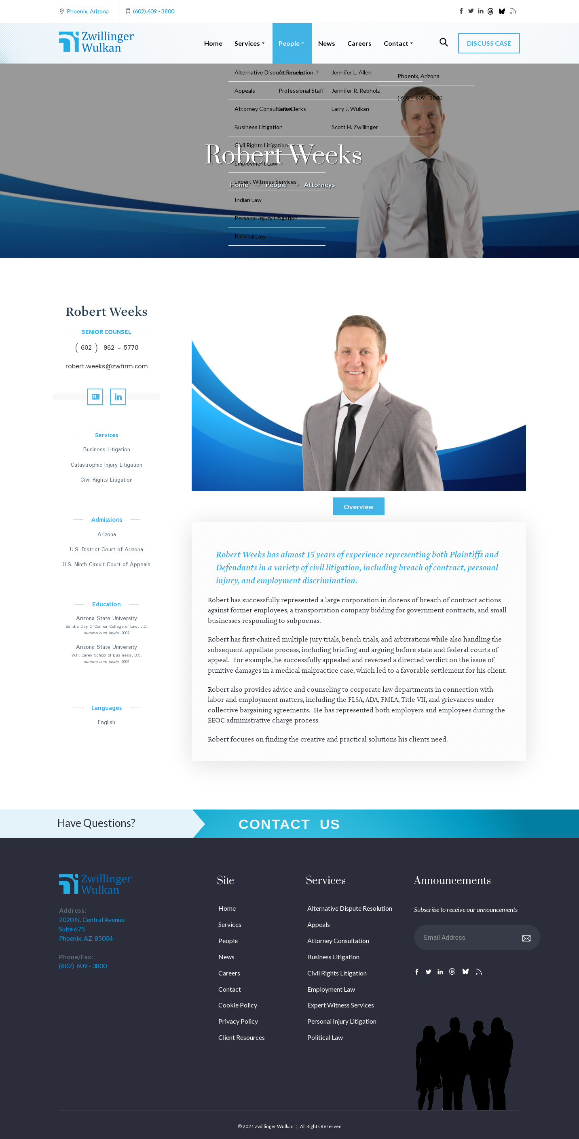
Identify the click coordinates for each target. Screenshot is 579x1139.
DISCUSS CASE (489, 43)
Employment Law (331, 989)
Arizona (106, 534)
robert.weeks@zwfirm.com (107, 366)
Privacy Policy (238, 1021)
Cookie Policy (237, 1005)
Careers (359, 43)
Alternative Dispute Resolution (349, 908)
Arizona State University (106, 618)
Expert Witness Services (340, 1005)
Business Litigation (106, 449)
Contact (399, 43)
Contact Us (289, 824)
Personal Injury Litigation (341, 1021)
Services (250, 43)
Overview (359, 506)
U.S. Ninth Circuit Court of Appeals (106, 564)
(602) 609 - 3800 (153, 11)
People (292, 43)
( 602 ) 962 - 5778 (106, 347)
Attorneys (319, 184)
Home (213, 43)
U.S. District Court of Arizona (106, 549)
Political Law (325, 1037)
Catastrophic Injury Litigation (106, 465)
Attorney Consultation (338, 940)
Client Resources (241, 1037)
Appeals (318, 924)
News (326, 43)
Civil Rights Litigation (106, 480)
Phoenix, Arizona (88, 11)
